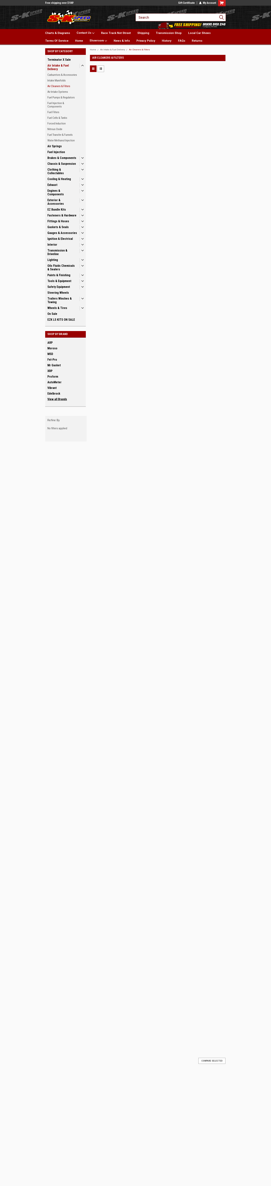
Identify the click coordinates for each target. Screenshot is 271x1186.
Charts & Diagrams (57, 33)
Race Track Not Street (116, 33)
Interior (52, 244)
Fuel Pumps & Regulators (61, 97)
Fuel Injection (56, 152)
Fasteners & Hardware (61, 215)
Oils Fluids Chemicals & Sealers (61, 267)
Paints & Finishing (58, 275)
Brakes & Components (61, 158)
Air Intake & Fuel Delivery (58, 67)
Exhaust (52, 185)
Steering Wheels (58, 292)
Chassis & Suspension (61, 164)
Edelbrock (53, 393)
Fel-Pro (52, 359)
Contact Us (85, 33)
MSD (50, 354)
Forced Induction (56, 123)
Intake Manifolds (56, 80)
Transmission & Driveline (57, 252)
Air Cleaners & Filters (58, 86)
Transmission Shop (169, 33)
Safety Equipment (58, 287)
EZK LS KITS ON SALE (61, 319)
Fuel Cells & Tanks (57, 118)
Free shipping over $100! (59, 2)
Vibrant (52, 388)
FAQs (181, 40)
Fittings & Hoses (58, 221)
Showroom (98, 41)
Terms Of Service (57, 40)
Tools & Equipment (59, 281)
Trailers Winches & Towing (59, 300)
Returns (197, 40)
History (166, 40)
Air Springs (54, 146)
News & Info (122, 40)
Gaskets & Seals (58, 227)
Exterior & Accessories (55, 201)
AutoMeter (54, 382)
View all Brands (57, 399)
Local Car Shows (199, 33)
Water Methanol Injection (61, 140)
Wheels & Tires (57, 308)
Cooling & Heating (59, 179)
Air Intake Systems (57, 92)
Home (79, 40)
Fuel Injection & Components (55, 104)
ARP (50, 342)
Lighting (52, 260)
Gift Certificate (186, 2)
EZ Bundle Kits (56, 209)
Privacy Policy (145, 40)
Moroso (52, 348)
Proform (52, 376)
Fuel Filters (53, 112)
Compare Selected (211, 1061)
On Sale (52, 314)
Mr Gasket (54, 365)
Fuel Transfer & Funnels (60, 134)
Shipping (143, 33)
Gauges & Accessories (62, 233)
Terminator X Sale (59, 59)
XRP (50, 371)
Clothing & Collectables (55, 171)
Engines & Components (55, 192)
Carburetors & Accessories (62, 75)
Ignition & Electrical (60, 239)
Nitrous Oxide (54, 129)
